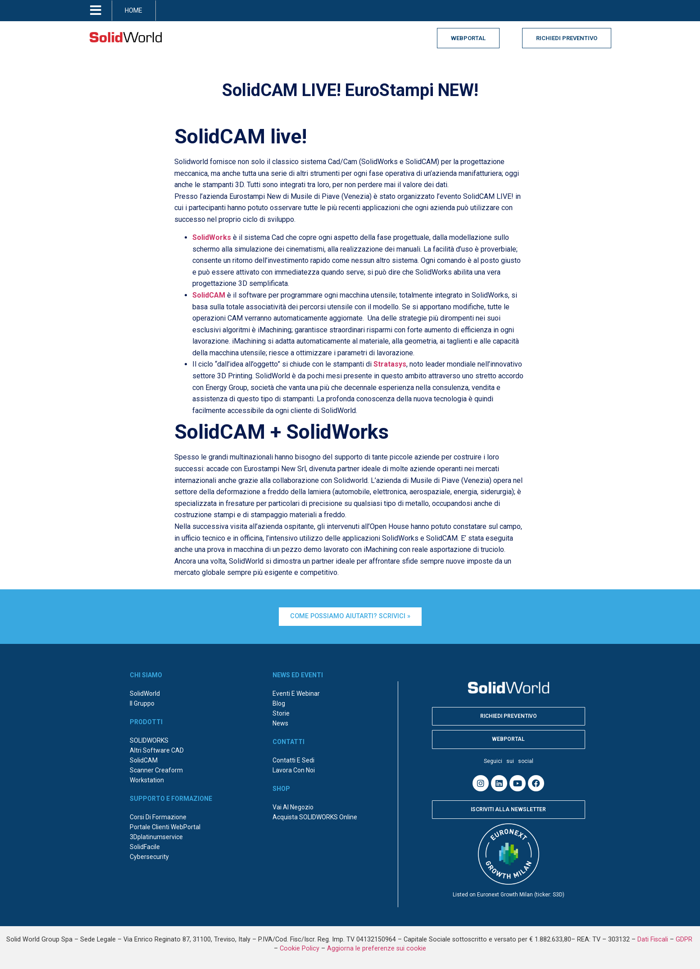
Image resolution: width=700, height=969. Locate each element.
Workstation (147, 780)
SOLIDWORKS (149, 740)
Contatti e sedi (293, 760)
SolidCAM (144, 760)
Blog (279, 703)
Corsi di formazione (158, 817)
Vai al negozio (293, 807)
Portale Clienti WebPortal (165, 827)
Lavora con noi (294, 770)
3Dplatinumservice (156, 836)
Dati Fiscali (652, 939)
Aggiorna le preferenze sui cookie (376, 948)
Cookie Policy (299, 948)
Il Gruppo (142, 703)
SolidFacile (145, 846)
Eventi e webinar (296, 693)
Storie (281, 713)
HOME (133, 10)
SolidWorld (145, 693)
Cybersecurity (149, 856)
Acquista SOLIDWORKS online (315, 817)
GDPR (685, 939)
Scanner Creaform (156, 770)
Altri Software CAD (157, 750)
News (280, 723)
